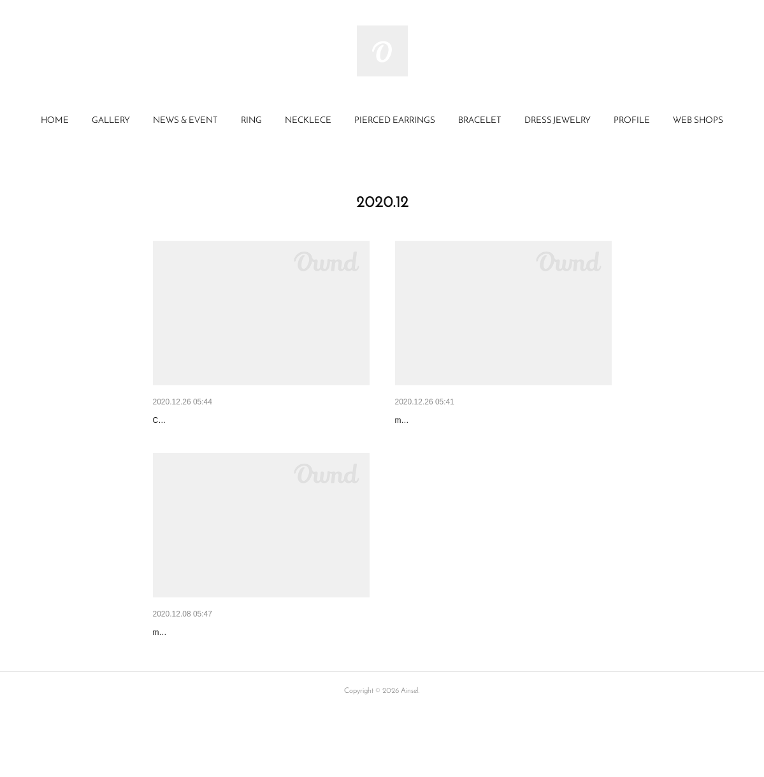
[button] (55, 121)
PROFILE (632, 120)
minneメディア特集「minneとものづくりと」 (244, 665)
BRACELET (479, 120)
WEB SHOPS (698, 120)
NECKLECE (308, 120)
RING (251, 120)
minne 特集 (417, 420)
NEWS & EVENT (185, 120)
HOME (55, 120)
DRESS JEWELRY (557, 120)
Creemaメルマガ (186, 420)
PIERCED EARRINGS (394, 120)
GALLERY (111, 120)
